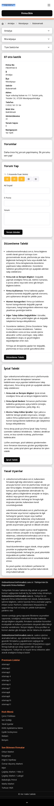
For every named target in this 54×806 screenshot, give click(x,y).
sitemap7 (6, 688)
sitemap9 (6, 696)
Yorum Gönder (13, 232)
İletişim (5, 740)
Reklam (5, 736)
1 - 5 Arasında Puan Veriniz (16, 174)
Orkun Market (8, 751)
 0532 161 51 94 (13, 105)
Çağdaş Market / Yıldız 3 (12, 771)
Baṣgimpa (6, 755)
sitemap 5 (6, 680)
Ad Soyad (8, 185)
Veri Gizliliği (7, 720)
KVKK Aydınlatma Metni (12, 728)
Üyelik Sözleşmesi (9, 732)
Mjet (4, 767)
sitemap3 (6, 672)
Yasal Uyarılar (7, 724)
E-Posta (7, 197)
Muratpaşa (23, 23)
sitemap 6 (6, 684)
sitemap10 (6, 700)
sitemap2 (6, 668)
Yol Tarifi (9, 132)
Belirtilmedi (11, 112)
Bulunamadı (37, 23)
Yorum (7, 210)
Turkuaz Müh (7, 787)
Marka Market (8, 783)
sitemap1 (6, 664)
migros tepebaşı (9, 759)
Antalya (11, 23)
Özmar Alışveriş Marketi (12, 763)
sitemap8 (6, 692)
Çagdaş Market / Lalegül (12, 775)
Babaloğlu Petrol (9, 779)
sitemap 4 (6, 676)
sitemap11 (6, 704)
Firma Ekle (27, 13)
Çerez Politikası (8, 716)
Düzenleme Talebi (15, 357)
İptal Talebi (12, 459)
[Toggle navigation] (49, 5)
